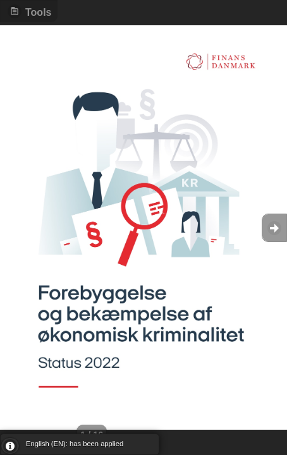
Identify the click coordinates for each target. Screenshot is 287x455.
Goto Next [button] (274, 228)
